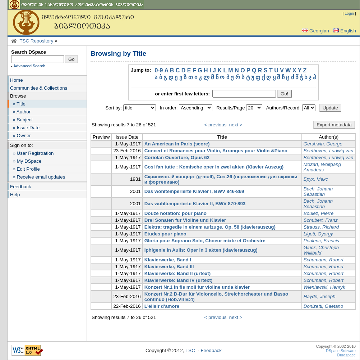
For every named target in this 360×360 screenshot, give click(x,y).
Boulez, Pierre (319, 213)
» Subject (21, 119)
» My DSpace (25, 161)
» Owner (20, 135)
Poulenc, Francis (321, 240)
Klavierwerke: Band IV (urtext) (178, 280)
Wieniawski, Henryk (324, 287)
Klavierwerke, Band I (167, 259)
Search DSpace (28, 52)
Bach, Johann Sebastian (318, 191)
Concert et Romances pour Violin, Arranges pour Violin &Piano (215, 150)
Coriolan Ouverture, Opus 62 (176, 157)
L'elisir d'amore (161, 306)
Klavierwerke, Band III (169, 266)
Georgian (315, 30)
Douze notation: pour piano (175, 213)
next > (236, 124)
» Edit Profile (25, 169)
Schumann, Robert (323, 259)
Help (15, 194)
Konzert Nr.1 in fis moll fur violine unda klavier (197, 287)
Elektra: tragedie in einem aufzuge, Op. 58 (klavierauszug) (210, 227)
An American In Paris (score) (177, 144)
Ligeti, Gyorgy (318, 234)
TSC (190, 350)
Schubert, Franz (321, 220)
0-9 (158, 70)
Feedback (20, 186)
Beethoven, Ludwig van (329, 150)
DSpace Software (341, 350)
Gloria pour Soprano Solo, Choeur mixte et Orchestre (205, 240)
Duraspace (346, 355)
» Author (20, 111)
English (344, 30)
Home (16, 80)
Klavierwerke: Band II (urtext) (177, 273)
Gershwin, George (323, 144)
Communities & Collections (38, 88)
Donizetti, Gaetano (323, 306)
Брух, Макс (316, 179)
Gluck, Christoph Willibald (321, 250)
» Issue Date (25, 127)
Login (349, 13)
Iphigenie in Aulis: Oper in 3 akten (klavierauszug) (201, 250)
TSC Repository (36, 41)
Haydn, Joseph (320, 296)
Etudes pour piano (165, 234)
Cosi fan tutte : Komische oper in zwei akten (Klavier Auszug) (214, 167)
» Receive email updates (37, 177)
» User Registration (32, 153)
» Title (18, 104)
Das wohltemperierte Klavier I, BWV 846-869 (194, 191)
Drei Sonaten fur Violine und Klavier (185, 220)
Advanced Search (29, 66)
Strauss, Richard (321, 227)
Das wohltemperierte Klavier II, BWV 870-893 (195, 203)
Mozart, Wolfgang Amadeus (322, 167)
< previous (215, 124)
